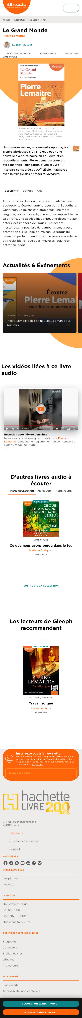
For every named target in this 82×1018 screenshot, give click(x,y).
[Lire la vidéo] (41, 409)
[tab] (12, 191)
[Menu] (71, 8)
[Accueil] (17, 8)
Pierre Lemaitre (14, 36)
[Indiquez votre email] (36, 773)
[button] (41, 1004)
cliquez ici (37, 764)
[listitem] (5, 863)
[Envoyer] (73, 773)
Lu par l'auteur (22, 44)
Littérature (19, 20)
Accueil (6, 20)
